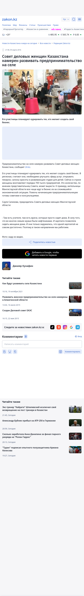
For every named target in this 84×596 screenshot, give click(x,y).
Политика (6, 25)
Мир (15, 25)
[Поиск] (73, 19)
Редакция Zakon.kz (62, 43)
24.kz (27, 167)
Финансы (23, 25)
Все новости (45, 43)
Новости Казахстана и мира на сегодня (19, 43)
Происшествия (44, 25)
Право (56, 25)
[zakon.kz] (9, 19)
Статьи (32, 25)
